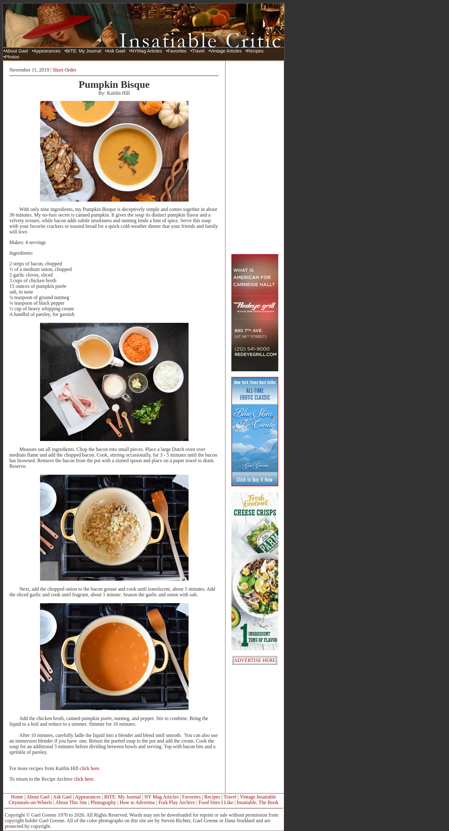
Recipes (255, 50)
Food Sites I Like (216, 802)
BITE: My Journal (83, 50)
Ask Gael (116, 50)
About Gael (16, 50)
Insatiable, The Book (257, 802)
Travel (198, 50)
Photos (12, 56)
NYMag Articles (146, 50)
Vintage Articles (226, 50)
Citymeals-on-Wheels (30, 802)
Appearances (46, 50)
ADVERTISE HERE (255, 660)
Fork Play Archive (177, 802)
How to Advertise (137, 802)
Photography (103, 802)
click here (89, 768)
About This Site (71, 802)
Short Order (64, 70)
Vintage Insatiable (258, 796)
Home (17, 796)
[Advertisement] (255, 157)
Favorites (177, 50)
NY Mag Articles (161, 796)
